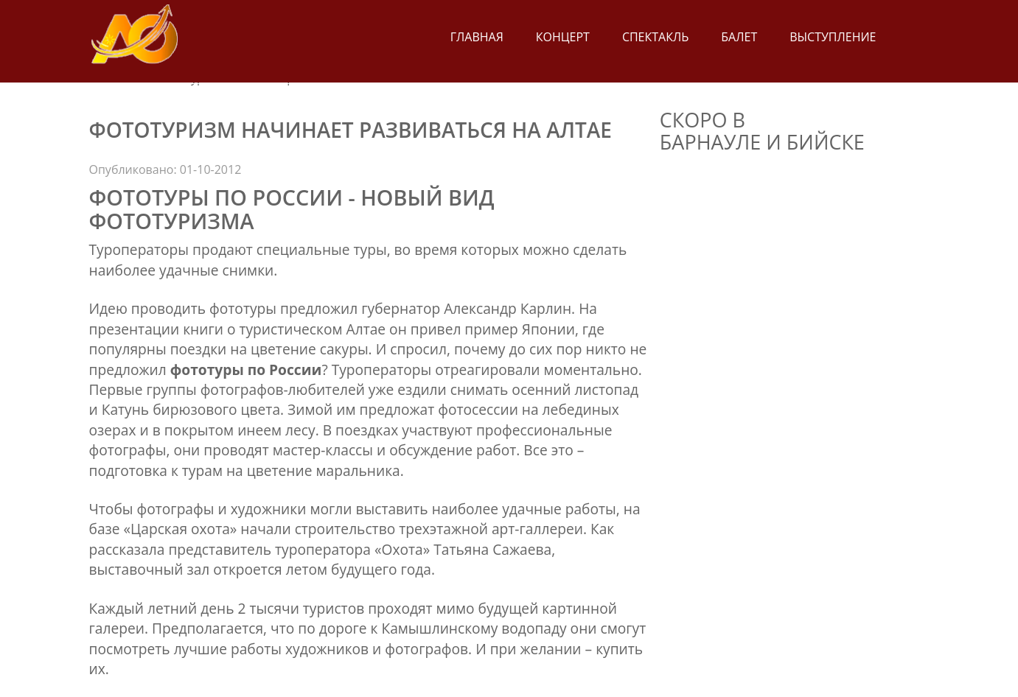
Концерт (563, 37)
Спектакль (655, 37)
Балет (739, 37)
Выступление (832, 37)
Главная (476, 37)
